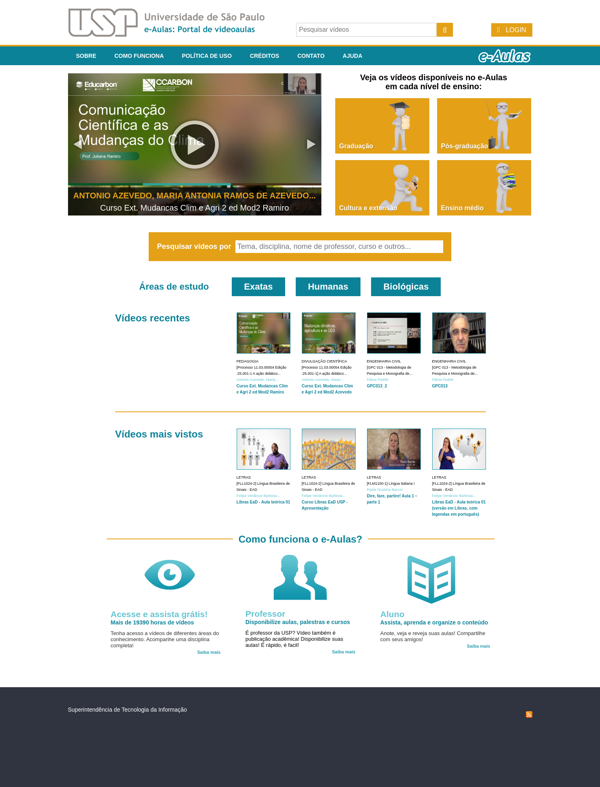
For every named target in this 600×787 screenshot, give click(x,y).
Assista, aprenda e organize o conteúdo (434, 622)
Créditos (264, 56)
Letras (244, 477)
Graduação (356, 146)
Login (516, 29)
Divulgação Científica (324, 361)
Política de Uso (207, 56)
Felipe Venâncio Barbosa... (259, 496)
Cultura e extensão (368, 207)
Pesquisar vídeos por (195, 246)
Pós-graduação (464, 146)
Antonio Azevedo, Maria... (258, 380)
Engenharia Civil (384, 361)
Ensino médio (462, 207)
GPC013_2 (377, 386)
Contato (311, 56)
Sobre (86, 56)
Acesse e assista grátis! (159, 614)
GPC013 (440, 386)
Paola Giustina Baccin (385, 490)
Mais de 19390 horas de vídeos (152, 622)
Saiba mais (208, 652)
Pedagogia (248, 361)
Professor (266, 613)
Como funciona (139, 56)
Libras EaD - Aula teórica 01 (263, 502)
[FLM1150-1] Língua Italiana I (391, 483)
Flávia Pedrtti (378, 380)
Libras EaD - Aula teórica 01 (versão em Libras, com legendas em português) (459, 508)
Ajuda (352, 56)
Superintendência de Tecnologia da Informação (127, 709)
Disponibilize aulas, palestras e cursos (298, 622)
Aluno (392, 614)
